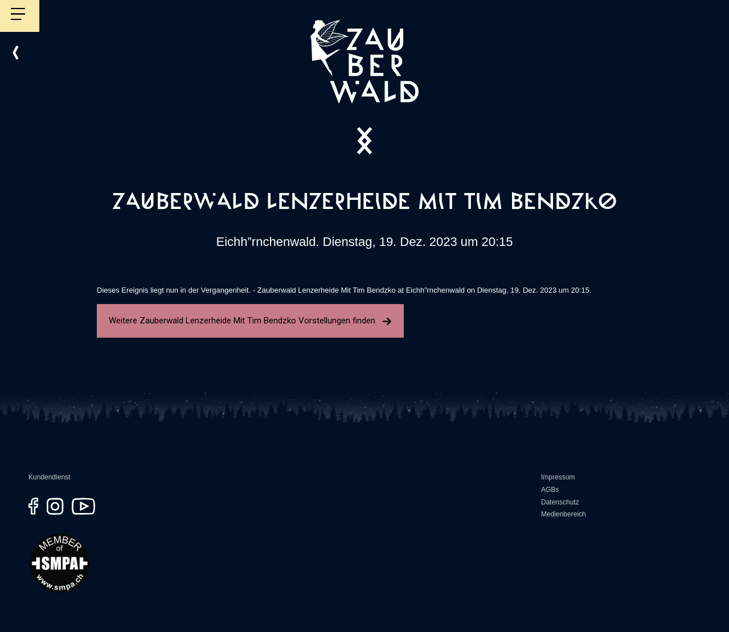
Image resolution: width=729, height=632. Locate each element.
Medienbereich (563, 514)
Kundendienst (49, 477)
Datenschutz (560, 502)
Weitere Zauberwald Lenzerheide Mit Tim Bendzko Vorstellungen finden (250, 320)
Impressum (558, 477)
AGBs (550, 490)
